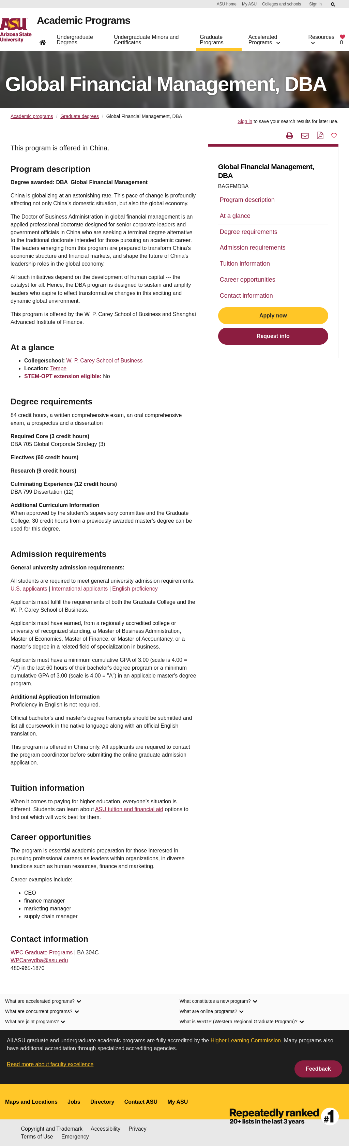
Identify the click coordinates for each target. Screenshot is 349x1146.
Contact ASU (140, 1102)
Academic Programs (85, 21)
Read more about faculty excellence (50, 1064)
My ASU (249, 4)
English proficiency (134, 589)
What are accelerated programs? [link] (43, 1001)
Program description (247, 199)
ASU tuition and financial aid (129, 809)
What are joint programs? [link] (35, 1021)
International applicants (80, 589)
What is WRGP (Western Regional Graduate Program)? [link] (242, 1021)
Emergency (75, 1137)
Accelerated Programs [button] (264, 41)
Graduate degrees (79, 116)
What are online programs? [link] (212, 1011)
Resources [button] (321, 40)
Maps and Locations (31, 1102)
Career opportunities (247, 279)
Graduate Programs (211, 41)
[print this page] (290, 135)
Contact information (246, 295)
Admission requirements (253, 247)
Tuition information (245, 263)
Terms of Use (37, 1137)
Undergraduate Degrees (75, 41)
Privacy (137, 1129)
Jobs (73, 1102)
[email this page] (305, 135)
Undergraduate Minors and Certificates (146, 41)
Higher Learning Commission (246, 1040)
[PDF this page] (320, 135)
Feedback (318, 1069)
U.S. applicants (29, 589)
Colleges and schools (281, 4)
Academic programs (32, 116)
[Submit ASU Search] (333, 4)
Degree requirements (248, 231)
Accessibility (105, 1129)
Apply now (273, 315)
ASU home (227, 4)
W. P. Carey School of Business (104, 360)
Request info (273, 336)
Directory (102, 1102)
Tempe (58, 368)
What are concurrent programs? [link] (42, 1011)
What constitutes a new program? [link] (218, 1001)
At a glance (235, 215)
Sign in (315, 4)
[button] (334, 135)
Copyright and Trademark (52, 1129)
